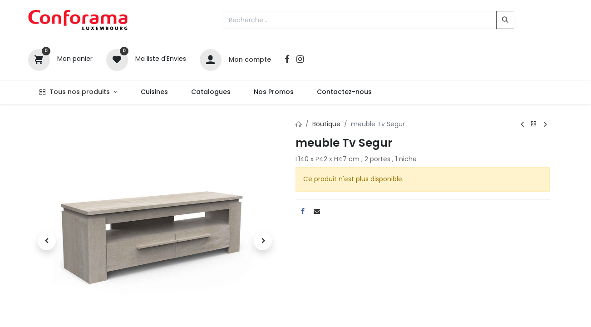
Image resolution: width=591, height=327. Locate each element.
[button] (47, 241)
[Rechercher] (505, 20)
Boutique (326, 124)
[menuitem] (154, 92)
